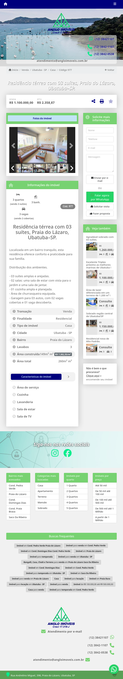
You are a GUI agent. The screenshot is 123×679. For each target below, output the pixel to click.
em (38, 545)
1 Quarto (71, 485)
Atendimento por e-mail (61, 631)
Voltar (109, 69)
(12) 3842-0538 (104, 54)
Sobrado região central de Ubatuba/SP (99, 315)
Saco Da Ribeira (18, 517)
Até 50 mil (101, 485)
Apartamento (45, 491)
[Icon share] (55, 453)
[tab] (19, 118)
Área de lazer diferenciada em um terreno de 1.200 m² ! (98, 292)
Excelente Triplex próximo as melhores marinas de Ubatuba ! (98, 264)
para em (85, 545)
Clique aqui (92, 375)
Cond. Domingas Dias (17, 501)
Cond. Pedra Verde (16, 487)
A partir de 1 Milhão (102, 518)
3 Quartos (72, 496)
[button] (14, 146)
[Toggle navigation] (115, 4)
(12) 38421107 (104, 39)
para (41, 556)
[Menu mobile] (5, 4)
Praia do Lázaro (17, 494)
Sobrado (42, 508)
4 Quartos (72, 502)
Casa (53, 69)
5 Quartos (72, 508)
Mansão (42, 502)
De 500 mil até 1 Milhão (104, 510)
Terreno (42, 496)
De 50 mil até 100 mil (102, 492)
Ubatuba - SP (39, 69)
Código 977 (65, 69)
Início (13, 69)
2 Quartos (72, 491)
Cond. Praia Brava (15, 510)
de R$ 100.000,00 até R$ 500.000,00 (93, 584)
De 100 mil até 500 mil (103, 501)
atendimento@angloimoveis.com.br (62, 61)
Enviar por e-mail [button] (100, 179)
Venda (25, 69)
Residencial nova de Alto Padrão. (97, 340)
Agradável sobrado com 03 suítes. (100, 238)
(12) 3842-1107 (104, 47)
